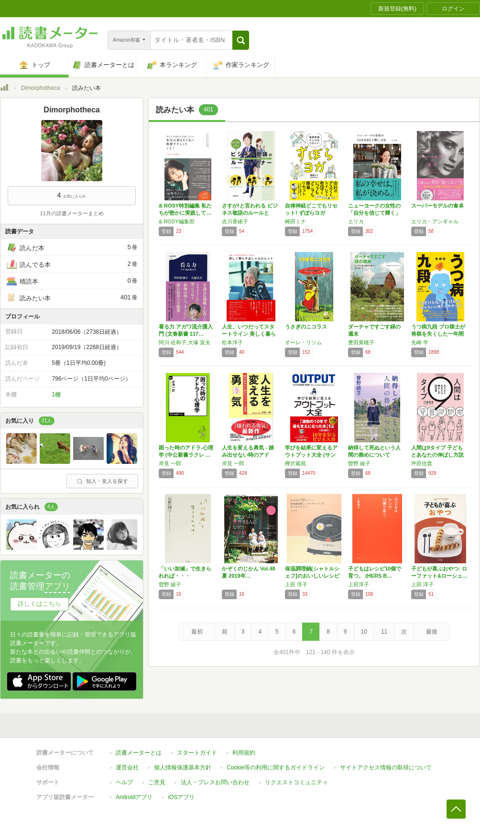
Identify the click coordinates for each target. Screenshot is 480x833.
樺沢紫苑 (295, 463)
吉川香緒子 (235, 221)
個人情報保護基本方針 (182, 767)
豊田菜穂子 (361, 342)
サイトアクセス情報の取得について (386, 767)
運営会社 (127, 767)
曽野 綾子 (359, 463)
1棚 (56, 394)
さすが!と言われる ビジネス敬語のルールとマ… (250, 213)
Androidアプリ (134, 797)
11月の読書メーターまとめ (71, 213)
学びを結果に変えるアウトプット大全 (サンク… (311, 455)
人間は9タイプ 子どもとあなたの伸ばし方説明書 (437, 455)
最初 (197, 631)
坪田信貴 (421, 463)
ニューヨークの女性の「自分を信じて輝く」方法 (374, 213)
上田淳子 (358, 584)
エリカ (356, 221)
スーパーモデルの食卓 (437, 205)
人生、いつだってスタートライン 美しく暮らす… (249, 334)
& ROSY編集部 (177, 221)
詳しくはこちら (39, 603)
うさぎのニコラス (306, 326)
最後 (431, 631)
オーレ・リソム (303, 342)
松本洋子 (232, 342)
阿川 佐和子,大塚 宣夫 (184, 342)
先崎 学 (419, 342)
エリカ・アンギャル (434, 221)
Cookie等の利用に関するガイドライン (276, 767)
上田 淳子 (296, 584)
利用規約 (243, 753)
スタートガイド (197, 753)
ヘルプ (124, 782)
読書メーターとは (139, 753)
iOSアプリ (181, 797)
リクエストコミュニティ (296, 782)
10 (364, 631)
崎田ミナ (295, 221)
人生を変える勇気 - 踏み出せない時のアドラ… (248, 455)
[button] (240, 40)
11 (384, 631)
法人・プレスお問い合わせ (215, 782)
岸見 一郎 (170, 463)
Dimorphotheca (40, 88)
